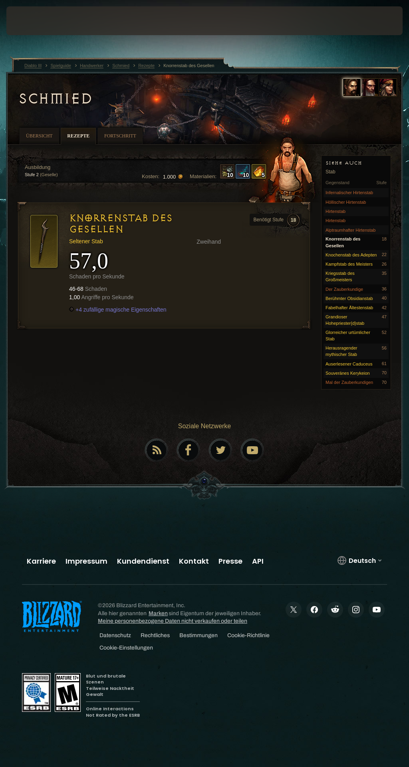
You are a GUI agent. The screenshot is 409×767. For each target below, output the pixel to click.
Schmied (55, 98)
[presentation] (30, 20)
